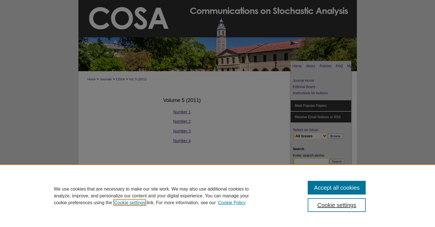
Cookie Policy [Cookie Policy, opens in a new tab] (232, 202)
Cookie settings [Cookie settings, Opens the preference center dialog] (336, 205)
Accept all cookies (336, 188)
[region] (217, 195)
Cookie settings (129, 202)
